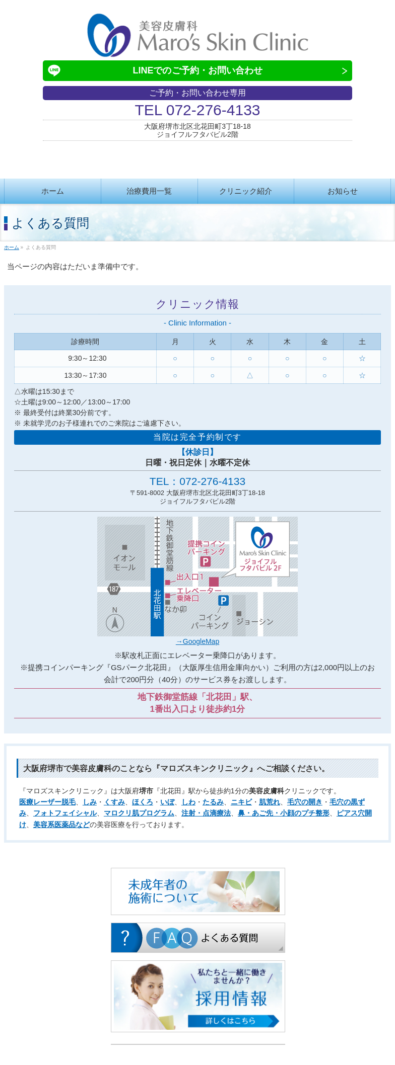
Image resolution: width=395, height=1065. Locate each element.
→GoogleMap (197, 641)
